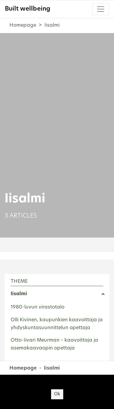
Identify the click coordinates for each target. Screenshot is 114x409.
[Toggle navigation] (100, 9)
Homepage (22, 25)
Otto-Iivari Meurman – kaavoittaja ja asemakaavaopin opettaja (54, 344)
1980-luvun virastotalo (37, 307)
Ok (57, 394)
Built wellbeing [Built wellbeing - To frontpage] (27, 9)
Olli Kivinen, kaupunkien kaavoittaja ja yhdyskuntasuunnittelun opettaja (57, 324)
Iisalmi (19, 294)
